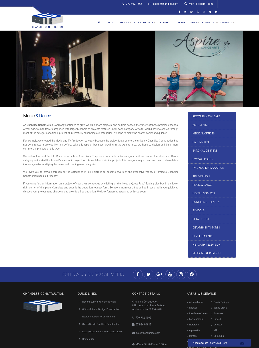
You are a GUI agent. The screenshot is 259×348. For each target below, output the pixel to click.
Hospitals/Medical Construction (99, 301)
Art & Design (201, 176)
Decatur (218, 324)
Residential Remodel (206, 253)
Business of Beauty (206, 201)
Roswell (193, 307)
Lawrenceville (196, 319)
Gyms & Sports (202, 159)
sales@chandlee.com (163, 3)
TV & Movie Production (208, 167)
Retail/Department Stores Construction (102, 331)
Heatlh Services (203, 193)
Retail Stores (201, 219)
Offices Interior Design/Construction (101, 309)
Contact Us (88, 339)
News (193, 22)
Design (124, 22)
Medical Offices (203, 133)
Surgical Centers (204, 150)
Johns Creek (220, 307)
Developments (202, 236)
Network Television (206, 244)
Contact (226, 22)
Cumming (219, 336)
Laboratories (201, 142)
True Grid (164, 22)
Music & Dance (202, 184)
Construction (143, 22)
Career (180, 22)
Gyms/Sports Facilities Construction (101, 324)
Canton (193, 336)
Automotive (200, 125)
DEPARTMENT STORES (206, 227)
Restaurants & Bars (206, 116)
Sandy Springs (221, 302)
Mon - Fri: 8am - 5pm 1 (199, 3)
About (111, 22)
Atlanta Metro (196, 302)
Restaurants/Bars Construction (98, 316)
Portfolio (209, 22)
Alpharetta (194, 330)
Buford (217, 319)
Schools (198, 210)
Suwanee (218, 313)
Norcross (194, 324)
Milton (217, 330)
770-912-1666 (132, 3)
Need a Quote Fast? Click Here (210, 342)
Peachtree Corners (199, 313)
